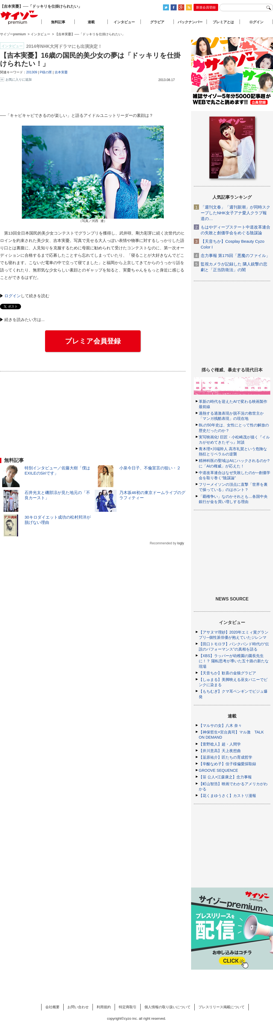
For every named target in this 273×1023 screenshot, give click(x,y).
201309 (31, 72)
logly (180, 543)
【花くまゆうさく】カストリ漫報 (227, 795)
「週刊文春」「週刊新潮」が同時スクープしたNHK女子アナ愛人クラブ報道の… (235, 213)
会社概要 (52, 1007)
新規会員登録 (206, 7)
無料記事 (58, 22)
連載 (91, 22)
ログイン (12, 295)
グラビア (157, 22)
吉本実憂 (61, 72)
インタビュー (124, 22)
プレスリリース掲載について (221, 1007)
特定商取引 (127, 1007)
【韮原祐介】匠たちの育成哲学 (225, 757)
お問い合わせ (78, 1007)
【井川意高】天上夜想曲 (220, 751)
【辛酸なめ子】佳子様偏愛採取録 (227, 764)
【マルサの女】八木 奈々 (220, 725)
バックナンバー (190, 22)
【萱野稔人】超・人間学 (220, 744)
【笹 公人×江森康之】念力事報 (225, 777)
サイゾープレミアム (19, 17)
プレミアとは (223, 22)
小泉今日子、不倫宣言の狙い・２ (150, 468)
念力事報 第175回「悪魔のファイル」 (235, 255)
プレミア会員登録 (93, 341)
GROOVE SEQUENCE (218, 770)
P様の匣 (46, 72)
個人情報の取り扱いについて (167, 1007)
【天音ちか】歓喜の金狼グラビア (227, 673)
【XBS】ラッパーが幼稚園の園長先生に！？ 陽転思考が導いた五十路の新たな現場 (234, 661)
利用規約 (104, 1007)
